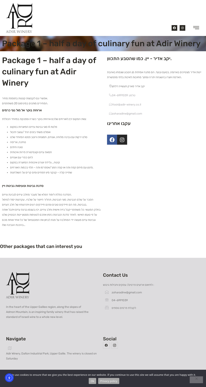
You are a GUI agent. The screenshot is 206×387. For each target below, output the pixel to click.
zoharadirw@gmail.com (125, 113)
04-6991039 (116, 300)
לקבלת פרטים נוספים (120, 307)
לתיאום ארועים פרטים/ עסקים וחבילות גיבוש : (128, 285)
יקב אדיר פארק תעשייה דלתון (127, 86)
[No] (196, 379)
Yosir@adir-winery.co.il (125, 104)
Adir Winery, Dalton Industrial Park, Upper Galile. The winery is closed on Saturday (51, 353)
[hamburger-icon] (195, 28)
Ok (92, 381)
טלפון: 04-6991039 (122, 95)
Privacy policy (108, 381)
